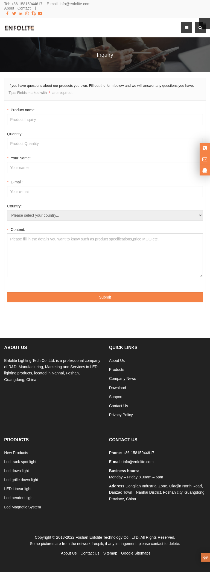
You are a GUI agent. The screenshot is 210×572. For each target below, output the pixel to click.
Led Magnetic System (22, 507)
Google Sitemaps (135, 553)
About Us (117, 360)
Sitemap (110, 553)
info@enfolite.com (75, 4)
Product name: (21, 109)
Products (116, 369)
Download (117, 388)
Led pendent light (18, 498)
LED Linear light (17, 489)
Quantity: (14, 134)
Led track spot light (20, 462)
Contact (24, 8)
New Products (16, 453)
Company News (122, 378)
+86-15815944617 (26, 4)
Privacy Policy (121, 415)
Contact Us (118, 406)
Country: (14, 206)
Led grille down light (21, 480)
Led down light (16, 471)
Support (115, 397)
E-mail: (14, 181)
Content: (16, 229)
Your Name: (19, 157)
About (9, 8)
